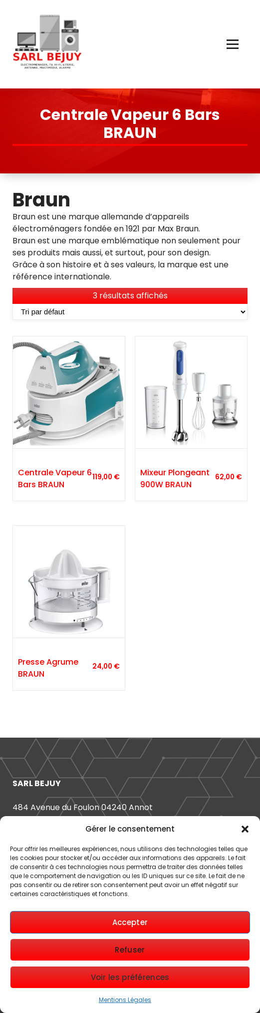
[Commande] (130, 312)
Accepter (130, 922)
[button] (245, 829)
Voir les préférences (130, 977)
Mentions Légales (125, 1000)
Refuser (130, 950)
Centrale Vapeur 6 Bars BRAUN (55, 478)
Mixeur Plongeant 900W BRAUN (175, 478)
